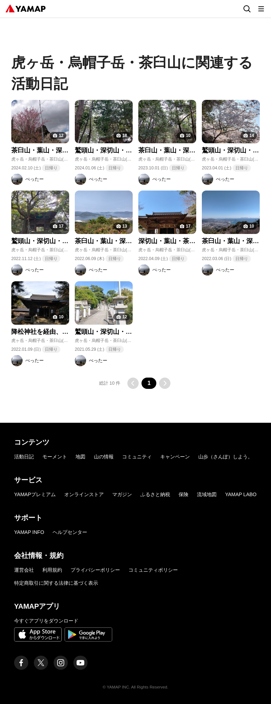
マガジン (122, 494)
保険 (183, 494)
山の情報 (104, 456)
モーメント (54, 456)
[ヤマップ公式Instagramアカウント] (61, 663)
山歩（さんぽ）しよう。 (225, 456)
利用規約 (52, 570)
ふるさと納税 (155, 494)
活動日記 (24, 456)
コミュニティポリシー (153, 570)
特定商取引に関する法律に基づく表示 (56, 583)
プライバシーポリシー (95, 570)
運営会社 (24, 570)
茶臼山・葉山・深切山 (43, 150)
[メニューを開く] (261, 9)
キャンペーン (175, 456)
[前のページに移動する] (133, 383)
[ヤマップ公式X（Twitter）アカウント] (41, 663)
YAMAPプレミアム (35, 494)
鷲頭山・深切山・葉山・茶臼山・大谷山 (68, 241)
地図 (80, 456)
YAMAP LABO (241, 494)
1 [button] (149, 383)
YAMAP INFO (29, 532)
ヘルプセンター (70, 532)
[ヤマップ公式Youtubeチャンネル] (80, 663)
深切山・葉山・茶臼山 (170, 241)
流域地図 (207, 494)
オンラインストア (84, 494)
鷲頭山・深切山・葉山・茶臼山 (119, 150)
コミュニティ (137, 456)
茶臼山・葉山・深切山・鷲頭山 (119, 241)
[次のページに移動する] (164, 383)
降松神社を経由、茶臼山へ (49, 331)
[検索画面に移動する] (247, 9)
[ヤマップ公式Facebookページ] (21, 663)
